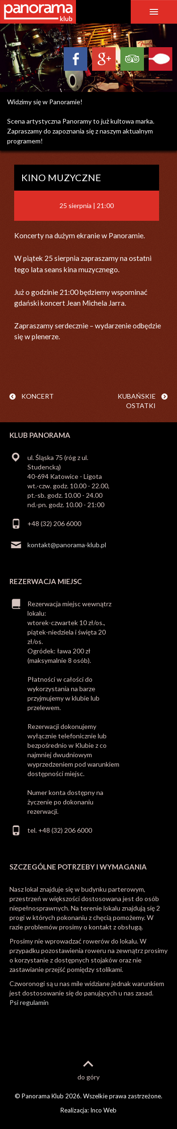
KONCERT (37, 396)
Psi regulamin (29, 1002)
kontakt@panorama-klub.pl (66, 545)
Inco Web (103, 1110)
